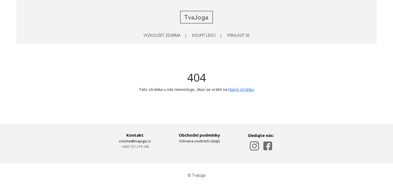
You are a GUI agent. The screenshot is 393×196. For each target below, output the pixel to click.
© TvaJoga (196, 175)
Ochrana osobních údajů (199, 141)
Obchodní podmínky (199, 135)
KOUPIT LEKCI (204, 35)
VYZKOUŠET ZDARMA (162, 35)
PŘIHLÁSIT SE (238, 35)
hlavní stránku (241, 89)
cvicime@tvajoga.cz (135, 141)
